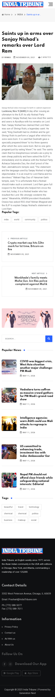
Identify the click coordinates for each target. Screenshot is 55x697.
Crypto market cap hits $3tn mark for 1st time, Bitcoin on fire (26, 246)
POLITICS (44, 219)
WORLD (16, 219)
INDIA (20, 14)
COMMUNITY (30, 219)
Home (6, 14)
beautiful (8, 507)
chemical (8, 513)
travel (20, 507)
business (8, 520)
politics (35, 513)
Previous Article (17, 239)
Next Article (39, 273)
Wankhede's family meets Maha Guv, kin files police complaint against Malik (30, 281)
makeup (22, 520)
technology (34, 507)
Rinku (8, 57)
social (33, 520)
